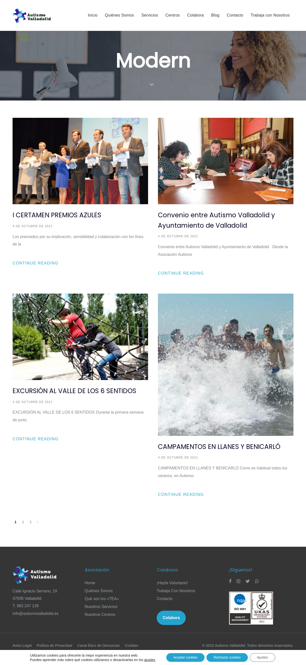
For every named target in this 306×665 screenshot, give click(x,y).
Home (90, 590)
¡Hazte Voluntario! (172, 590)
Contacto (164, 606)
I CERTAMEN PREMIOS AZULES (57, 215)
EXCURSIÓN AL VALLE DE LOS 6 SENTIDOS (74, 390)
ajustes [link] (148, 660)
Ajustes (263, 657)
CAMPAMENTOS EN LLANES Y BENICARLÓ (219, 446)
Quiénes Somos (99, 598)
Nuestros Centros (100, 621)
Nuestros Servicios (101, 613)
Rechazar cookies (227, 657)
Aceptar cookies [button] (184, 657)
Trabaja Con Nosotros (176, 598)
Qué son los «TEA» (102, 606)
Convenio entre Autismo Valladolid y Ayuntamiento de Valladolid (216, 220)
